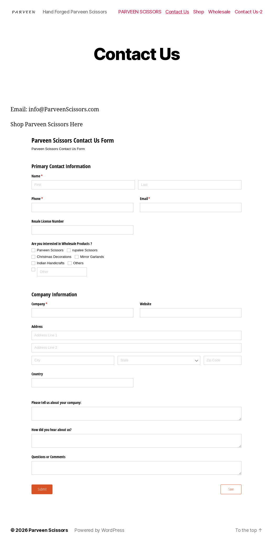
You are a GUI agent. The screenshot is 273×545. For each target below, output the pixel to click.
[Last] (190, 184)
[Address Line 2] (137, 347)
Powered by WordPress (100, 530)
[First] (83, 184)
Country (37, 373)
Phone (43, 198)
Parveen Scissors (48, 530)
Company (46, 304)
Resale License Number (48, 221)
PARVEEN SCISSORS (139, 11)
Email (151, 198)
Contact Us (177, 11)
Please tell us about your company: (56, 402)
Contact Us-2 (248, 11)
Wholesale (219, 11)
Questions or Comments (48, 456)
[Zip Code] (223, 360)
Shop (198, 11)
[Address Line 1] (137, 335)
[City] (73, 360)
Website (145, 303)
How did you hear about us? (51, 429)
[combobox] (159, 360)
